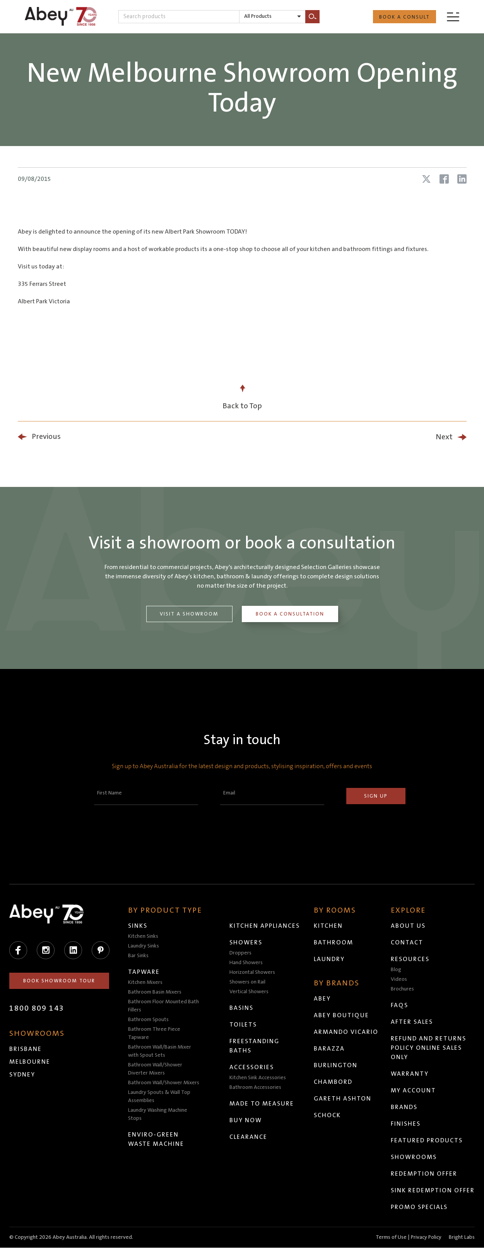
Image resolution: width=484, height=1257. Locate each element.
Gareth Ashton (343, 1098)
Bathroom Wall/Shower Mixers (164, 1083)
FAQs (400, 1005)
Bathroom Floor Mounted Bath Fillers (163, 1006)
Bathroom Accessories (256, 1087)
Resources (410, 959)
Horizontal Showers (252, 972)
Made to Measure (262, 1103)
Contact (407, 942)
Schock (327, 1115)
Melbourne (29, 1061)
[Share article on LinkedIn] (462, 179)
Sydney (22, 1074)
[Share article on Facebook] (444, 179)
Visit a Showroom (188, 614)
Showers (246, 942)
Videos (399, 979)
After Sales (412, 1021)
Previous (46, 436)
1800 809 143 (36, 1008)
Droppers (241, 953)
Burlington (336, 1065)
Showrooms (414, 1157)
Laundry (329, 959)
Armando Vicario (346, 1031)
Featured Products (427, 1140)
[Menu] (453, 16)
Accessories (252, 1067)
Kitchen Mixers (145, 982)
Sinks (138, 925)
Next (444, 437)
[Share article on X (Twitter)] (426, 179)
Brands (404, 1107)
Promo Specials (419, 1216)
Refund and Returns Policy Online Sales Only (429, 1048)
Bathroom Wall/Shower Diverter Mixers (155, 1069)
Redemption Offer (424, 1173)
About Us (408, 925)
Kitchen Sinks (143, 936)
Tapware (144, 971)
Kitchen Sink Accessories (258, 1078)
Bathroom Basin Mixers (155, 992)
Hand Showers (246, 963)
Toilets (243, 1024)
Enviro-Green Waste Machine (156, 1139)
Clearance (249, 1136)
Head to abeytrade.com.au (220, 1244)
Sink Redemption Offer (422, 1195)
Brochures (402, 989)
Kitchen (328, 925)
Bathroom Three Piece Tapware (154, 1033)
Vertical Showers (249, 992)
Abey (322, 998)
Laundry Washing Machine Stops (158, 1114)
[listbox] (272, 16)
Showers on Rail (248, 982)
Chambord (333, 1081)
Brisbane (25, 1048)
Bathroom (334, 942)
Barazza (329, 1048)
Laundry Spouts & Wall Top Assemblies (159, 1096)
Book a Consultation (290, 614)
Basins (242, 1007)
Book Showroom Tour (60, 981)
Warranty (410, 1073)
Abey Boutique (341, 1015)
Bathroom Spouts (148, 1019)
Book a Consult (404, 17)
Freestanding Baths (255, 1046)
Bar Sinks (138, 956)
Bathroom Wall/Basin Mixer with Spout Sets (160, 1051)
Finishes (406, 1123)
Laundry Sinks (143, 946)
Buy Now (246, 1120)
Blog (396, 969)
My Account (413, 1090)
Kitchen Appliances (265, 925)
